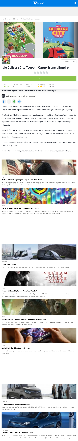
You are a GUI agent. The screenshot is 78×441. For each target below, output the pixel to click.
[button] (73, 40)
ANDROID (66, 62)
